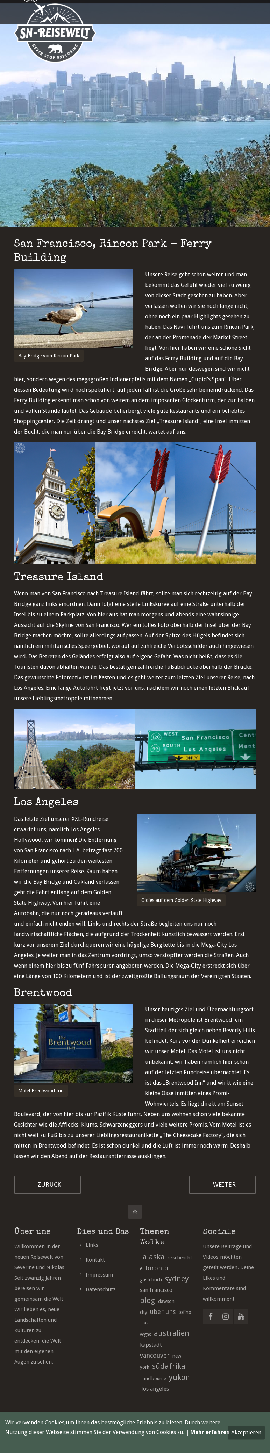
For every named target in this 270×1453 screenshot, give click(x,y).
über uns (163, 1311)
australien (171, 1333)
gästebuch (151, 1279)
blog (147, 1300)
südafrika (168, 1366)
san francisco (156, 1290)
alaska (154, 1256)
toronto (156, 1268)
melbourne (155, 1378)
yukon (179, 1377)
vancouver (155, 1355)
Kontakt (95, 1260)
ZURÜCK (49, 1184)
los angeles (155, 1389)
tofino (184, 1312)
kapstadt (151, 1345)
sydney (177, 1278)
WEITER (224, 1184)
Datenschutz (100, 1289)
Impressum (99, 1275)
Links (92, 1245)
